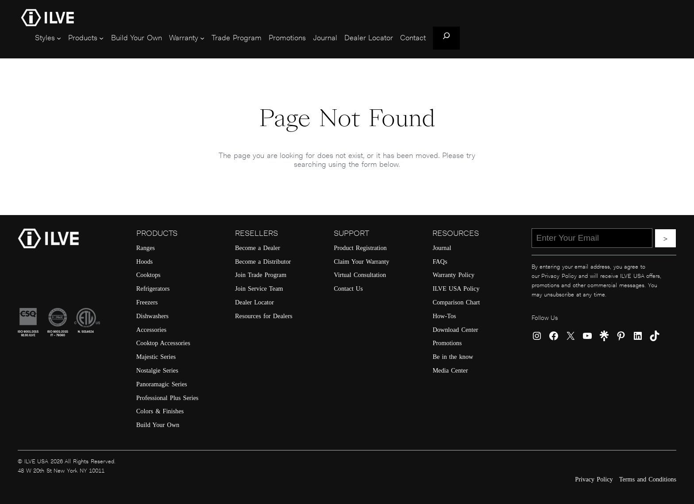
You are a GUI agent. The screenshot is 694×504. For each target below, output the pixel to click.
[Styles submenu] (59, 38)
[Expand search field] (446, 38)
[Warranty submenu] (202, 38)
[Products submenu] (101, 38)
